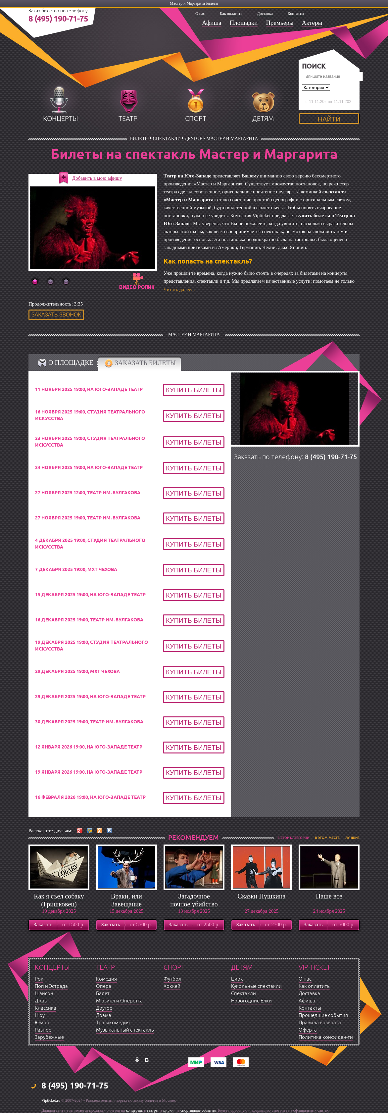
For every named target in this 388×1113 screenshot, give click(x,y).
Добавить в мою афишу (97, 178)
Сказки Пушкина (262, 896)
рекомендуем (193, 837)
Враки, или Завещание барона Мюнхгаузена (126, 908)
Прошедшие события (323, 1015)
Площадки (244, 22)
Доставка (265, 13)
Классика (45, 1008)
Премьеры (279, 22)
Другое (193, 138)
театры (152, 1110)
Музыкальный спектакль (125, 1030)
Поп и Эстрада (51, 986)
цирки (168, 1110)
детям (263, 119)
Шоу (40, 1015)
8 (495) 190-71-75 (58, 19)
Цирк (237, 979)
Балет (103, 994)
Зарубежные (49, 1037)
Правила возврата (320, 1023)
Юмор (42, 1023)
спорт (195, 119)
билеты (139, 138)
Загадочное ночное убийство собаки (194, 904)
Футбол (172, 979)
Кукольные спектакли (256, 986)
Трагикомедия (113, 1023)
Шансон (44, 994)
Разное (43, 1030)
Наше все (329, 896)
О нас (200, 13)
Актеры (312, 22)
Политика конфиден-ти (326, 1037)
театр (128, 119)
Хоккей (172, 986)
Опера (103, 986)
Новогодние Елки (251, 1001)
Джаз (41, 1001)
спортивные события (198, 1110)
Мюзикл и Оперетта (119, 1001)
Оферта (308, 1030)
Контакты (296, 13)
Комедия (106, 979)
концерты (60, 119)
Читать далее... (179, 289)
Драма (103, 1015)
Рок (39, 979)
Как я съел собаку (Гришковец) (59, 900)
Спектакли (167, 138)
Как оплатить (231, 13)
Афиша (211, 22)
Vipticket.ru (50, 1100)
